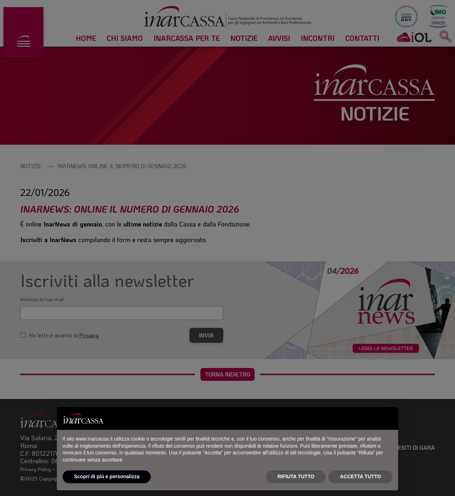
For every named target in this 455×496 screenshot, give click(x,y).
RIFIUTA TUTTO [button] (295, 476)
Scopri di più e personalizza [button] (106, 476)
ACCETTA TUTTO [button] (360, 476)
